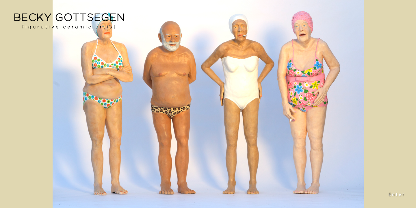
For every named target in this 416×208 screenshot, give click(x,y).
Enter (396, 194)
